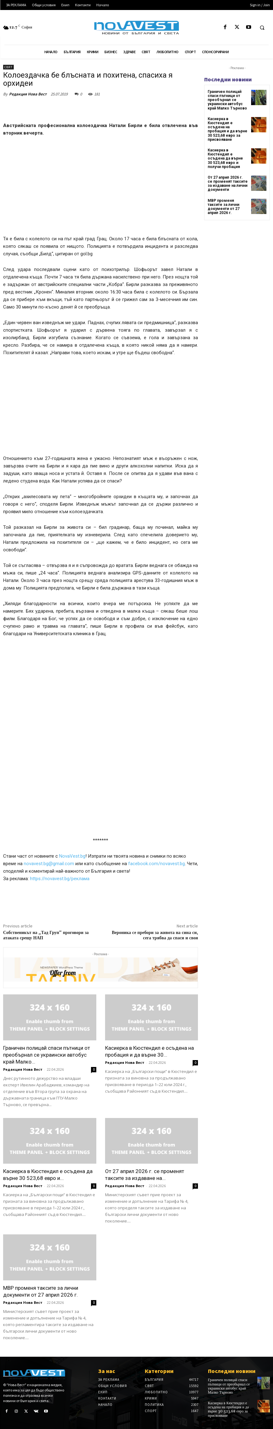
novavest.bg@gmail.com (49, 863)
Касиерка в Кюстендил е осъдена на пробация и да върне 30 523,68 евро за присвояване (227, 129)
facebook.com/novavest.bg (156, 863)
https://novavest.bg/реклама (59, 878)
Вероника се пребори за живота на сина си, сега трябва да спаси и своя (155, 935)
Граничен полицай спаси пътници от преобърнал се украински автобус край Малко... (46, 1055)
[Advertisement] (100, 188)
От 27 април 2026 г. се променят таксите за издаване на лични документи (228, 183)
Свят (8, 67)
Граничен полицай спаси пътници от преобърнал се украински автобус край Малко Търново (227, 99)
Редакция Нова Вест (28, 94)
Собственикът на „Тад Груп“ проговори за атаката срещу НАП (46, 935)
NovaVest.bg (72, 856)
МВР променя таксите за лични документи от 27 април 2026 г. (224, 206)
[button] (262, 27)
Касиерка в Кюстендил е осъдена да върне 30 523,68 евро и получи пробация (225, 158)
